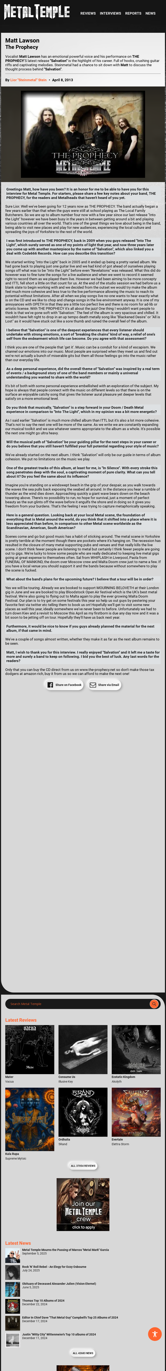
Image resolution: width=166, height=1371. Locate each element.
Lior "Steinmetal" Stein (28, 80)
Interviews (110, 13)
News (150, 13)
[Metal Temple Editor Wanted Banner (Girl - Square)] (83, 1230)
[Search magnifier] (154, 1003)
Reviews (88, 13)
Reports (133, 13)
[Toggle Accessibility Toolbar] (155, 1334)
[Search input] (79, 1004)
